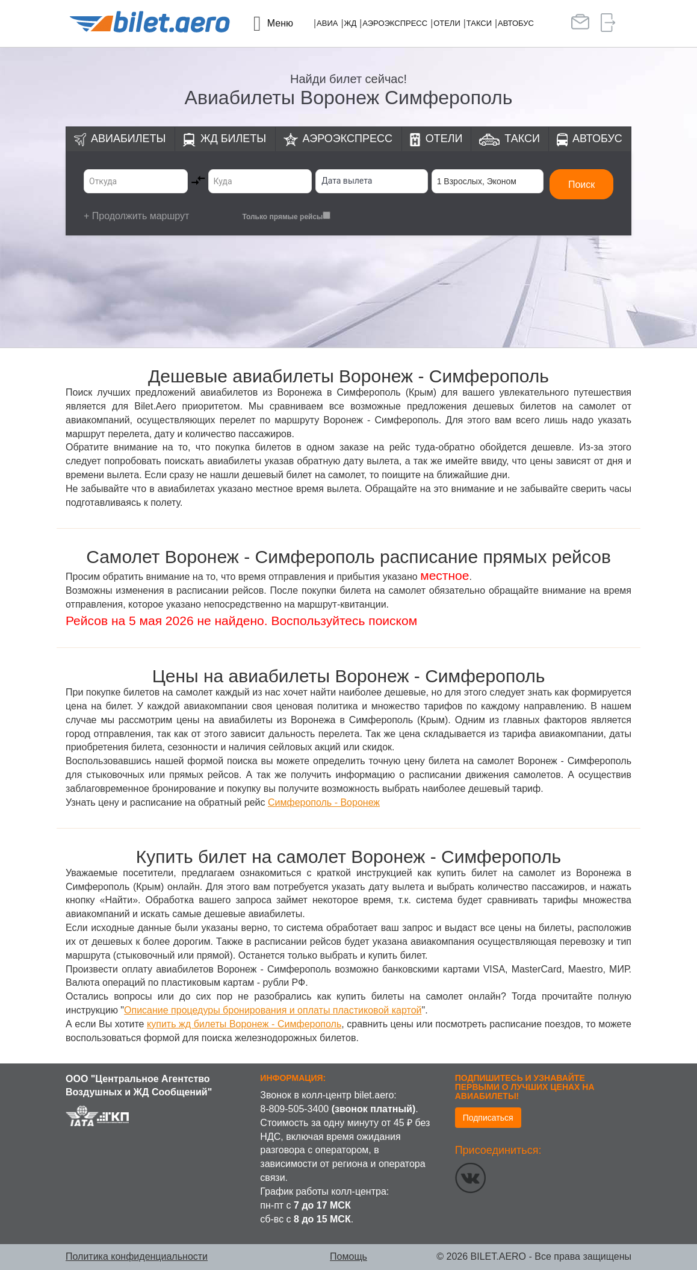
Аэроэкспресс (394, 23)
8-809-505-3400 (294, 1109)
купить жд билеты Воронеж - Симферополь (244, 1024)
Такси (479, 23)
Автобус (516, 23)
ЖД (350, 23)
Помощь (348, 1256)
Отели (446, 23)
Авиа (327, 23)
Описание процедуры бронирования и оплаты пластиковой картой (272, 1010)
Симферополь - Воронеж (324, 802)
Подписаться (488, 1117)
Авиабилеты (128, 138)
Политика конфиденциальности (137, 1256)
